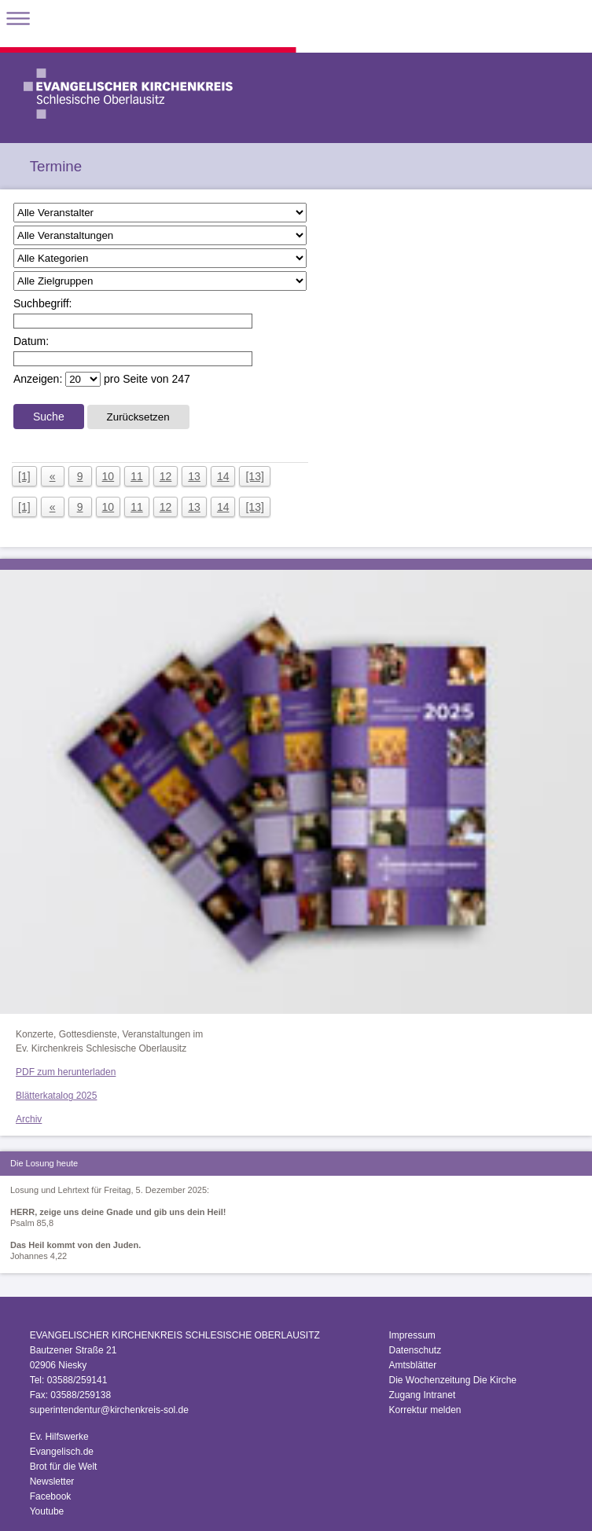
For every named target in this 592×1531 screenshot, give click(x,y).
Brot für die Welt (63, 1466)
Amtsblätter (412, 1365)
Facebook (51, 1496)
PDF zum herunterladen (66, 1072)
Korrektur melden (424, 1409)
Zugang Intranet (421, 1395)
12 (166, 476)
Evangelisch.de (62, 1451)
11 (137, 476)
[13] (254, 476)
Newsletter (52, 1481)
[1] (24, 476)
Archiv (29, 1119)
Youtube (47, 1511)
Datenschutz (414, 1350)
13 (194, 476)
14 (223, 476)
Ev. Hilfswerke (59, 1436)
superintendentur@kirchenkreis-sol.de (109, 1409)
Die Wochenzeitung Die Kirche (452, 1380)
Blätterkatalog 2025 (56, 1095)
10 (108, 476)
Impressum (411, 1335)
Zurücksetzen (138, 417)
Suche (48, 416)
